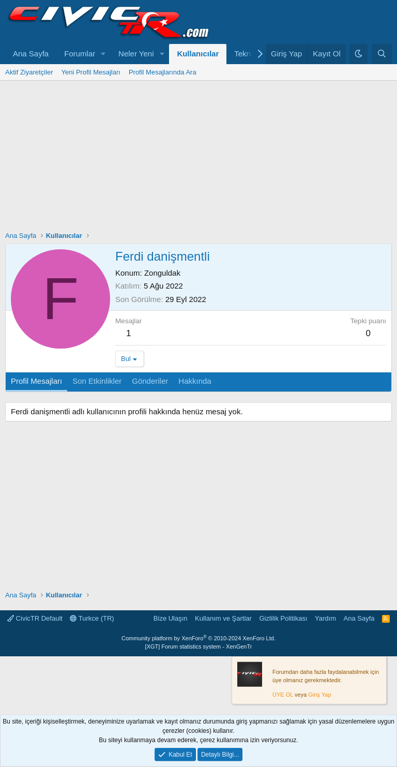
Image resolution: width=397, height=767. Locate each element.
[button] (103, 54)
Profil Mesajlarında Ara (162, 72)
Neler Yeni (136, 53)
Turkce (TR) (92, 618)
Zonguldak (162, 272)
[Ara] (382, 54)
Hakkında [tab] (194, 381)
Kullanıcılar (198, 53)
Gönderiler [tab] (150, 381)
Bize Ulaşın (171, 618)
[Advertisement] (198, 158)
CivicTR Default (35, 618)
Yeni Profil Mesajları (90, 72)
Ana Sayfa (31, 53)
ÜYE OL (282, 694)
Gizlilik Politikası (283, 618)
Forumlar (79, 53)
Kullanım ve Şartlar (223, 618)
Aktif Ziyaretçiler (29, 72)
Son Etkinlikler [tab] (96, 381)
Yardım (325, 618)
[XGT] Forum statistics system (198, 646)
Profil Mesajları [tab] (36, 381)
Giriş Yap (319, 694)
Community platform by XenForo (198, 638)
